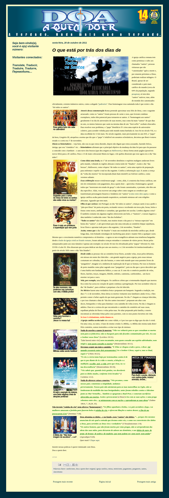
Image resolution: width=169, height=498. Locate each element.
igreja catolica (101, 469)
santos (143, 469)
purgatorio (136, 469)
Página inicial (105, 482)
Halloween (116, 150)
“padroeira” (102, 104)
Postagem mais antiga (146, 482)
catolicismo (70, 469)
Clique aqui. (95, 440)
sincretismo (57, 472)
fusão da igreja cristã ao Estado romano (75, 240)
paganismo (127, 469)
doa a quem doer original (85, 469)
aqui (138, 170)
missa (110, 469)
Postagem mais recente (63, 482)
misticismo (118, 469)
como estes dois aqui (138, 194)
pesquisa (135, 94)
